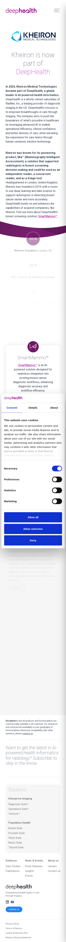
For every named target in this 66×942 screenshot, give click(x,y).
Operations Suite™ (18, 809)
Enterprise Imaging (20, 798)
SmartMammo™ (47, 216)
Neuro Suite (15, 842)
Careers (52, 866)
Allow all (33, 517)
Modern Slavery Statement (18, 937)
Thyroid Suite (16, 847)
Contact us (14, 909)
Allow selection (33, 528)
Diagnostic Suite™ (18, 804)
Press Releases (33, 866)
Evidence (11, 860)
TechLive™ (14, 813)
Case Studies (13, 866)
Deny (33, 540)
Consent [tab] (12, 407)
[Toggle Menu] (57, 10)
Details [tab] (33, 407)
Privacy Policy (12, 924)
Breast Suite (15, 828)
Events (29, 875)
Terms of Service (14, 928)
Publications (13, 871)
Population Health (19, 822)
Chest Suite (14, 837)
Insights (29, 871)
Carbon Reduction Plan (17, 933)
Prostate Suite (16, 833)
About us (53, 860)
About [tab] (54, 407)
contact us (27, 733)
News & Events (34, 860)
